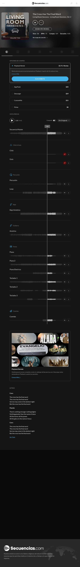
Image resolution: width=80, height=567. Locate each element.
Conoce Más (15, 74)
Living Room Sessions (41, 17)
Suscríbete (40, 79)
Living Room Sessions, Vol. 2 (60, 17)
